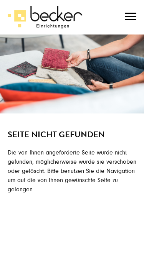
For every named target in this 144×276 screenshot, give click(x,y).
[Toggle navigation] (130, 15)
